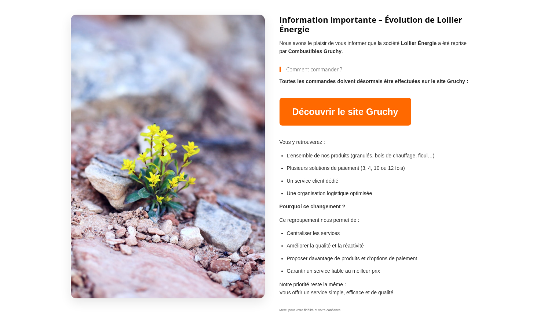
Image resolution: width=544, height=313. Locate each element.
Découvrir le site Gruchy (345, 112)
